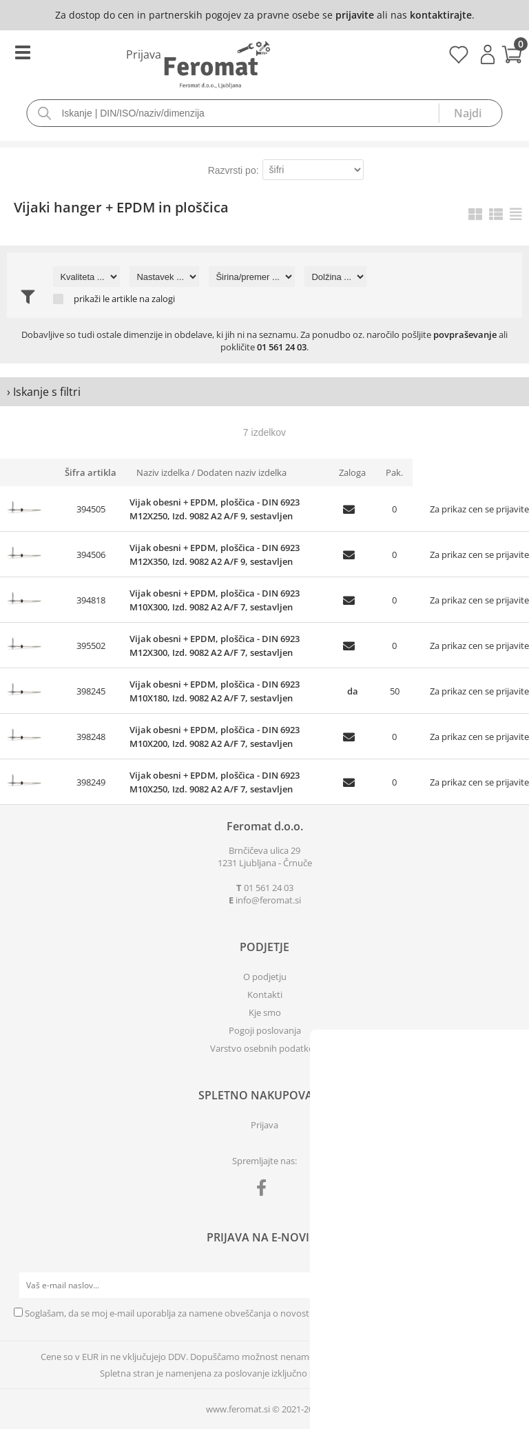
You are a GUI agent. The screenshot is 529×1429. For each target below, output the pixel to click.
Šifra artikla (90, 472)
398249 (90, 782)
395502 (90, 645)
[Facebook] (264, 1190)
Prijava (487, 54)
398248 (90, 736)
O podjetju (265, 976)
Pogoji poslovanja (265, 1030)
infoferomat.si (268, 900)
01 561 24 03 (282, 347)
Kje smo (265, 1012)
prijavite (354, 14)
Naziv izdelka (162, 472)
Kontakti (264, 994)
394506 (90, 554)
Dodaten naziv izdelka (242, 472)
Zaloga (352, 472)
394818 (90, 600)
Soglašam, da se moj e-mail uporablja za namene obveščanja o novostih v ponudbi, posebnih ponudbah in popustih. (262, 1313)
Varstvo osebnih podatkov (264, 1048)
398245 (90, 691)
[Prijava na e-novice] (502, 1285)
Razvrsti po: (233, 170)
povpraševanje (465, 334)
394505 (90, 509)
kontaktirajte (441, 14)
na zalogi (157, 299)
